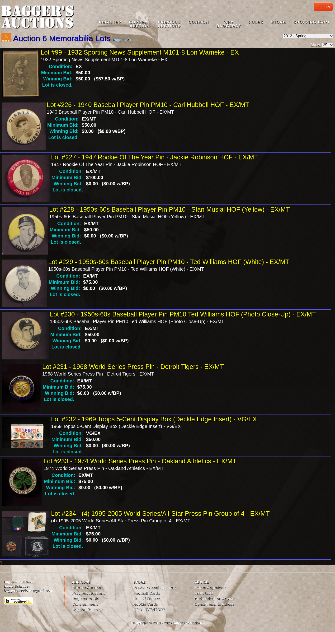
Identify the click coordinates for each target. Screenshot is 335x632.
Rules (256, 22)
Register (110, 22)
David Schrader (17, 586)
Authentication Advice (214, 599)
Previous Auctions (88, 593)
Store (278, 22)
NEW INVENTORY (149, 610)
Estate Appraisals (210, 588)
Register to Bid (85, 599)
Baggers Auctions (19, 582)
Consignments (85, 604)
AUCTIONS (81, 582)
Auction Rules (85, 610)
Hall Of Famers (146, 599)
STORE (139, 582)
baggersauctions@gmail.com (28, 590)
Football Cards (146, 593)
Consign (198, 22)
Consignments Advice (214, 604)
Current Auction (86, 588)
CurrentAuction (139, 24)
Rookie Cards (145, 604)
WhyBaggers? (228, 24)
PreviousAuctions (169, 24)
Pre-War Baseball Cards (154, 588)
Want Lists (203, 593)
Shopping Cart (311, 22)
